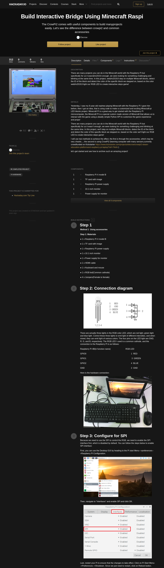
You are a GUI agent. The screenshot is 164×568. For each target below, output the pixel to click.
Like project (101, 44)
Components (107, 60)
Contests (54, 4)
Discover (43, 4)
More (83, 4)
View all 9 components (113, 201)
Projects (33, 4)
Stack (73, 4)
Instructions (130, 60)
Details (87, 61)
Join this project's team (19, 153)
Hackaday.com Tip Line (24, 195)
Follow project (64, 44)
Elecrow (82, 37)
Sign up (138, 4)
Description (76, 61)
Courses (64, 4)
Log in (150, 4)
